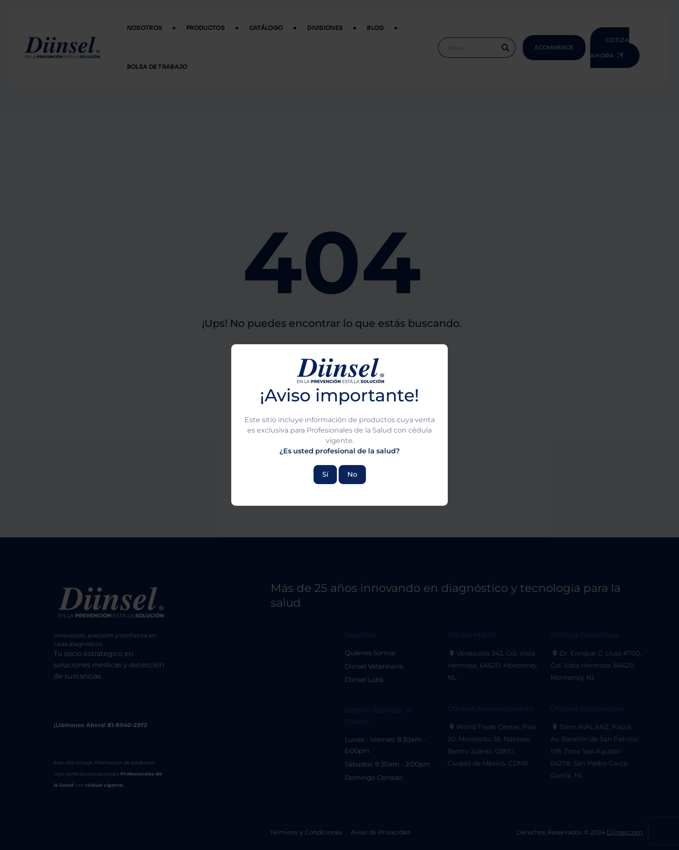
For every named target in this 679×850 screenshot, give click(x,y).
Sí (325, 474)
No (352, 474)
